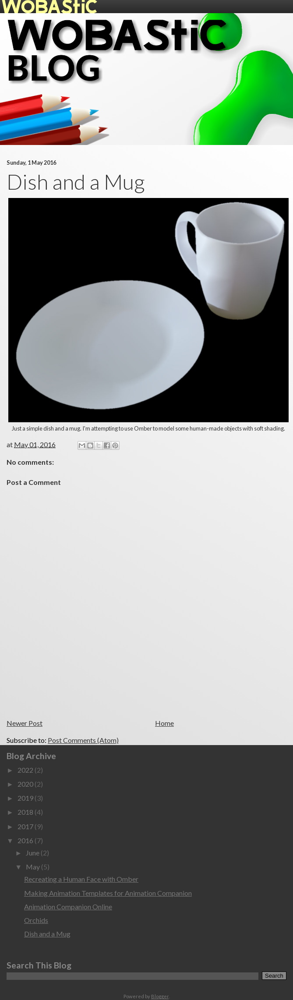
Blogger (160, 996)
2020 (26, 784)
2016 (26, 840)
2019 (26, 798)
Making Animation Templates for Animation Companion (108, 893)
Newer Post (24, 723)
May (33, 866)
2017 (26, 826)
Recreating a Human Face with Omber (81, 879)
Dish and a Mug (47, 933)
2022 (26, 770)
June (33, 852)
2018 (26, 812)
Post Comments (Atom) (83, 740)
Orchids (36, 920)
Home (164, 723)
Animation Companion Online (68, 906)
